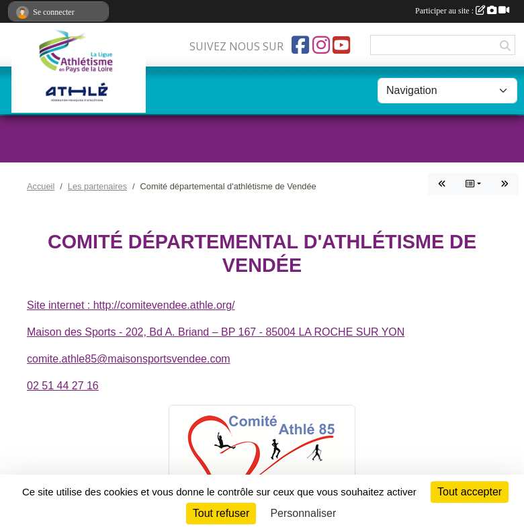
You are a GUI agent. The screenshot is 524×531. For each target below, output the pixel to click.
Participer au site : (462, 10)
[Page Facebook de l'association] (300, 45)
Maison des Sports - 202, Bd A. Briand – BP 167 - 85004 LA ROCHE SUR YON (215, 332)
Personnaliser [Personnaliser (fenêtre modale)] (303, 513)
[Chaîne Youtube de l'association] (341, 45)
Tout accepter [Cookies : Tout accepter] (469, 491)
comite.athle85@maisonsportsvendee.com (128, 359)
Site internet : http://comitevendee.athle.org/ (131, 305)
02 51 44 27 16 (63, 385)
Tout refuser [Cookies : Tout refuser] (221, 513)
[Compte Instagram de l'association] (321, 45)
